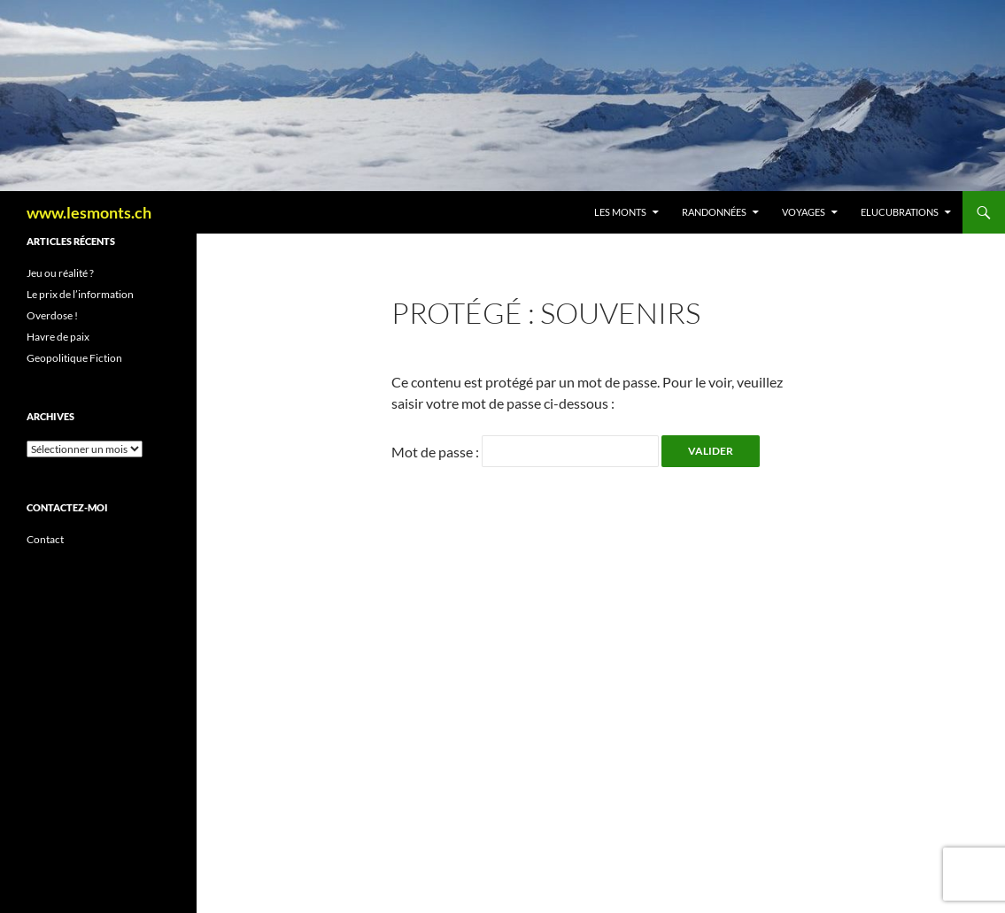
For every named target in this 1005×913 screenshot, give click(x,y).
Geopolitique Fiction (74, 357)
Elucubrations (900, 212)
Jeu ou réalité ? (60, 273)
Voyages (803, 212)
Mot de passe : (525, 451)
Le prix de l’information (80, 294)
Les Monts (620, 212)
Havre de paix (58, 336)
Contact (45, 539)
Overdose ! (52, 315)
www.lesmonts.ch (89, 212)
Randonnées (714, 212)
